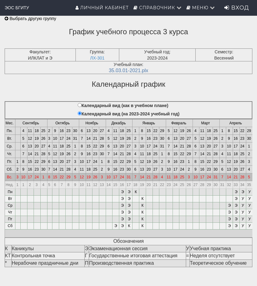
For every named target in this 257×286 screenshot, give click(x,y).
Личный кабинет (102, 7)
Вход (236, 7)
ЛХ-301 (97, 58)
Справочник (157, 7)
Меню (200, 7)
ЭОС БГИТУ (17, 7)
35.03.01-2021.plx (128, 70)
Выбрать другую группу (30, 18)
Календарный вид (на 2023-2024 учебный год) (131, 113)
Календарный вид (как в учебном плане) (125, 105)
